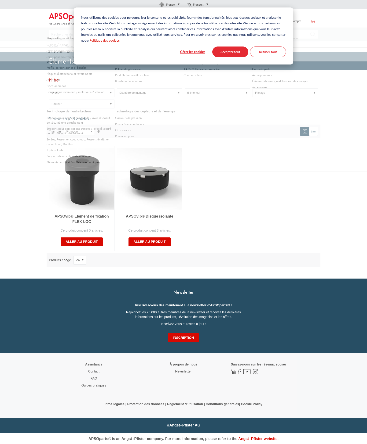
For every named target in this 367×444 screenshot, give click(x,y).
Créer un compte (290, 21)
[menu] (171, 20)
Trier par (55, 131)
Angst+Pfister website (258, 439)
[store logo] (69, 19)
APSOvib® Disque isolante (149, 216)
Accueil (53, 46)
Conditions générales (222, 404)
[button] (169, 4)
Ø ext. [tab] (55, 92)
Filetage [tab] (260, 92)
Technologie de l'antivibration (83, 46)
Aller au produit (82, 241)
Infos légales (115, 404)
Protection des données (145, 404)
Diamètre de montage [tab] (132, 92)
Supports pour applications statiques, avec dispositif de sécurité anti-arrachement (158, 46)
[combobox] (183, 34)
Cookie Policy (251, 404)
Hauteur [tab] (56, 104)
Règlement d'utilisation (185, 404)
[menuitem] (121, 20)
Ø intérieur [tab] (193, 92)
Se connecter (265, 20)
